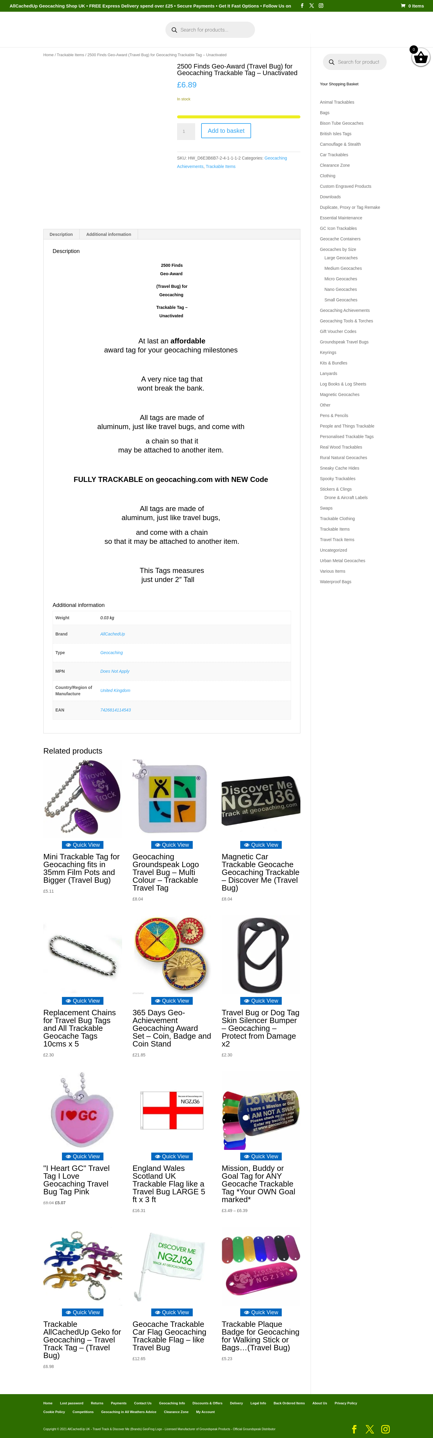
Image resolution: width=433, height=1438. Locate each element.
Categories (95, 35)
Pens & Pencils (334, 415)
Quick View (83, 845)
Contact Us (143, 1403)
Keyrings (328, 352)
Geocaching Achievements (345, 310)
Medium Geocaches (343, 268)
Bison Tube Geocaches (342, 123)
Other (325, 405)
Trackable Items (70, 55)
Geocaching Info (332, 35)
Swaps (326, 508)
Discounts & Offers (207, 1403)
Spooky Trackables (337, 478)
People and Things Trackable (347, 426)
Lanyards (328, 373)
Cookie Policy (54, 1412)
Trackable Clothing (337, 518)
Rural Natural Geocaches (343, 457)
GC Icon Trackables (338, 228)
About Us (319, 1403)
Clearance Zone (335, 165)
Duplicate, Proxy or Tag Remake (350, 207)
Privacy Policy (346, 1403)
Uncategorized (333, 550)
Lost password (72, 1403)
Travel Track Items (337, 539)
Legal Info (258, 1403)
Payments (294, 35)
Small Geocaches (341, 299)
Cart (270, 35)
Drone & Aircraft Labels (346, 497)
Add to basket (226, 130)
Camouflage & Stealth (340, 144)
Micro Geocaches (340, 278)
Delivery (236, 1403)
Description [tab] (61, 234)
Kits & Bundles (333, 363)
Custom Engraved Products (345, 186)
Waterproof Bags (336, 581)
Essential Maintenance (341, 217)
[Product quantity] (186, 131)
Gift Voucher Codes (338, 331)
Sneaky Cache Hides (339, 468)
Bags (325, 112)
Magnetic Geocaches (340, 394)
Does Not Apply (115, 671)
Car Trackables (334, 154)
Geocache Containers (340, 238)
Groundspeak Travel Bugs (344, 342)
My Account (135, 35)
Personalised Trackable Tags (347, 436)
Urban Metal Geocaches (342, 560)
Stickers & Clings (336, 489)
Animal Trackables (337, 102)
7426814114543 (115, 710)
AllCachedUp (112, 634)
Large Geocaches (341, 257)
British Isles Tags (336, 133)
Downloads (330, 196)
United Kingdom (115, 690)
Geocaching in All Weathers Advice (129, 1412)
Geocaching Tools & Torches (346, 320)
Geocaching (111, 652)
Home (68, 35)
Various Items (332, 571)
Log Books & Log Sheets (343, 384)
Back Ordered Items (289, 1403)
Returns (97, 1403)
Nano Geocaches (340, 289)
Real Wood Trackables (341, 447)
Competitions (83, 1412)
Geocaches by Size (338, 249)
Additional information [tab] (108, 234)
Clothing (327, 175)
